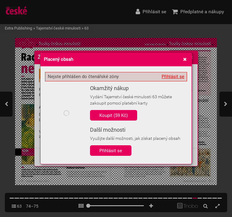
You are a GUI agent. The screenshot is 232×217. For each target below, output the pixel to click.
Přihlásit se (173, 76)
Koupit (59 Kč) (113, 115)
